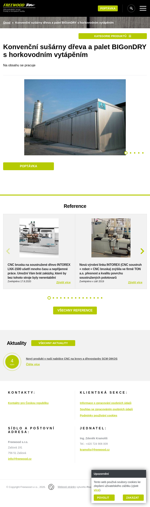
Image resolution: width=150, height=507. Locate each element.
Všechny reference (75, 323)
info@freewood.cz (19, 471)
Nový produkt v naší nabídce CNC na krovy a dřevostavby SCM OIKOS (71, 371)
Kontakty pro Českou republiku (28, 415)
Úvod (7, 22)
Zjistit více (63, 295)
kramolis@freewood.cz (95, 462)
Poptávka (107, 8)
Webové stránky (67, 499)
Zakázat (132, 497)
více (96, 490)
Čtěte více (33, 377)
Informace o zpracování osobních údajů (105, 415)
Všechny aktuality (53, 356)
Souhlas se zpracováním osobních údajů (106, 422)
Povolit (103, 497)
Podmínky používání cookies (98, 428)
